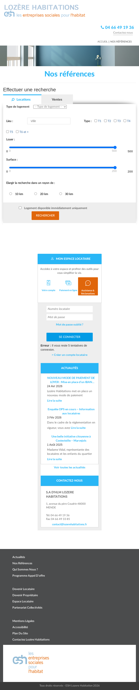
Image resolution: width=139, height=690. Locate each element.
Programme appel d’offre (28, 575)
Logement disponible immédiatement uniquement (55, 208)
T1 (97, 121)
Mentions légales (23, 621)
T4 (127, 121)
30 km (66, 194)
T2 (107, 121)
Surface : (12, 159)
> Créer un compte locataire (69, 354)
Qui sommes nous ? (25, 569)
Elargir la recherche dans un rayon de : (30, 183)
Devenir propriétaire (25, 595)
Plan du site (20, 633)
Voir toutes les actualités (69, 467)
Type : (87, 121)
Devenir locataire (23, 589)
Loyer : (10, 139)
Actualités (18, 557)
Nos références (22, 563)
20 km (41, 194)
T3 (117, 121)
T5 (9, 132)
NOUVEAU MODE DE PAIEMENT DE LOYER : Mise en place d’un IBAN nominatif (71, 380)
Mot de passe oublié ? (69, 324)
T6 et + (22, 132)
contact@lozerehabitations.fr (69, 524)
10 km (16, 194)
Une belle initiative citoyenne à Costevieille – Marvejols (71, 438)
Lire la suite (54, 400)
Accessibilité (20, 627)
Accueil (102, 41)
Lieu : (9, 121)
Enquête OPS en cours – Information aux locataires (71, 411)
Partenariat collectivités (27, 607)
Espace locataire (22, 601)
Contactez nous (123, 32)
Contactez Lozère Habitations (31, 639)
